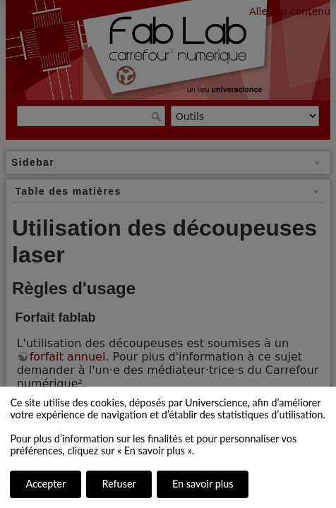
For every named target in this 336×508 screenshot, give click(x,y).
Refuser (119, 484)
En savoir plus (202, 484)
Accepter (45, 484)
